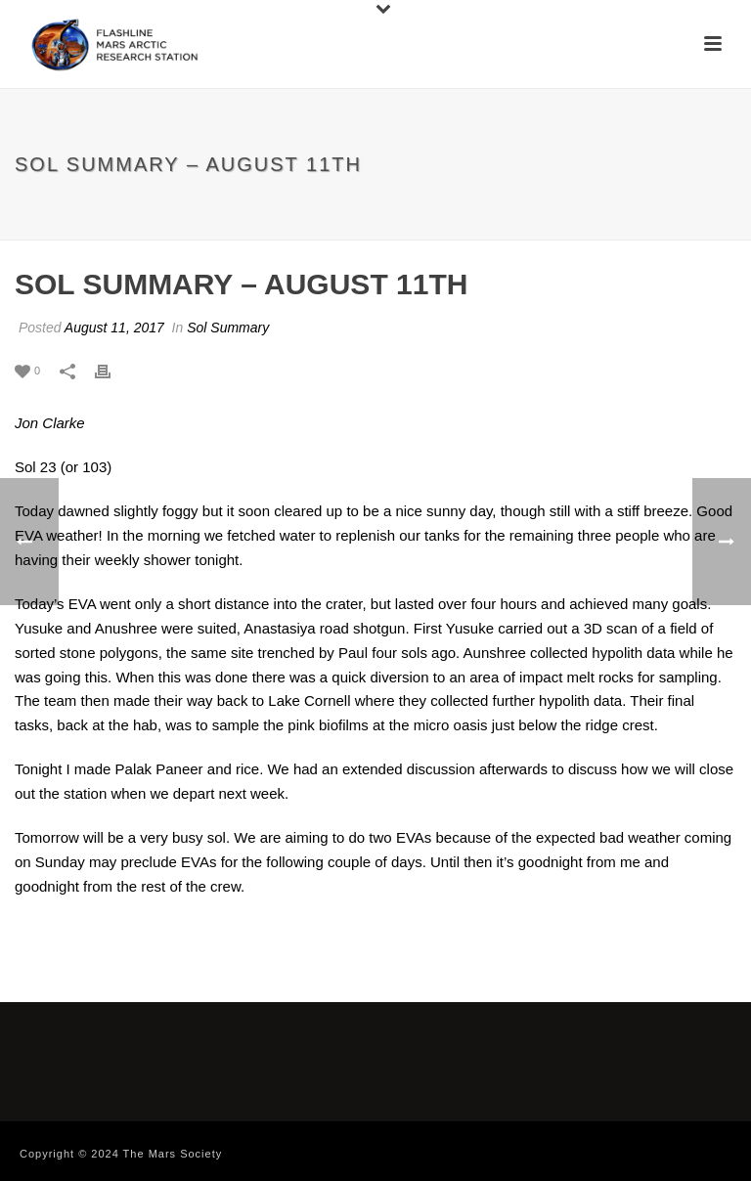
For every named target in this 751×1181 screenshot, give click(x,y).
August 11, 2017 (114, 327)
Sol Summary (228, 327)
